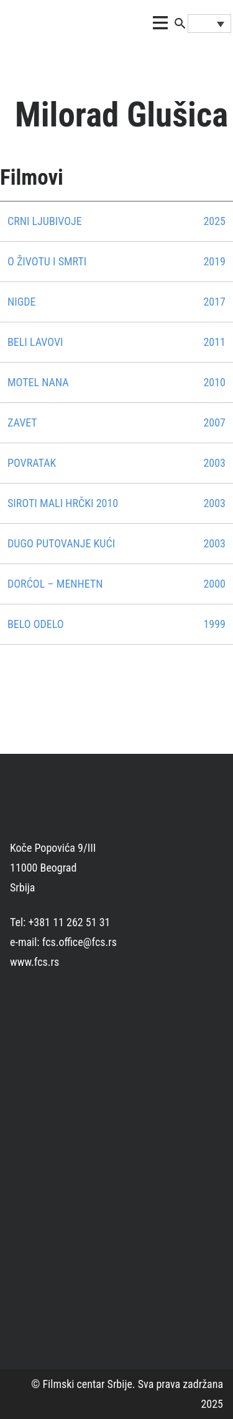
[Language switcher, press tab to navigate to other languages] (209, 23)
